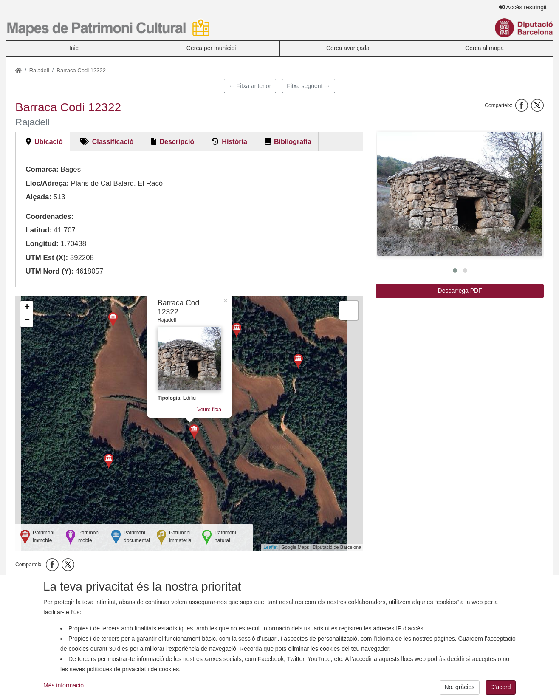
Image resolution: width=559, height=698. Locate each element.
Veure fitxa (209, 410)
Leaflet (270, 547)
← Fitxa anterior (250, 85)
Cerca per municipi (211, 48)
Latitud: (38, 230)
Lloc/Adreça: (47, 183)
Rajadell (39, 70)
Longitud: (41, 244)
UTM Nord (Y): (49, 271)
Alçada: (38, 197)
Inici (74, 48)
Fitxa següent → (308, 85)
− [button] (27, 320)
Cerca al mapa (484, 48)
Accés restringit (526, 7)
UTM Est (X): (46, 258)
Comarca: (41, 169)
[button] (459, 194)
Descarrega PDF (460, 290)
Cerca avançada (348, 48)
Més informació (63, 692)
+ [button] (27, 307)
